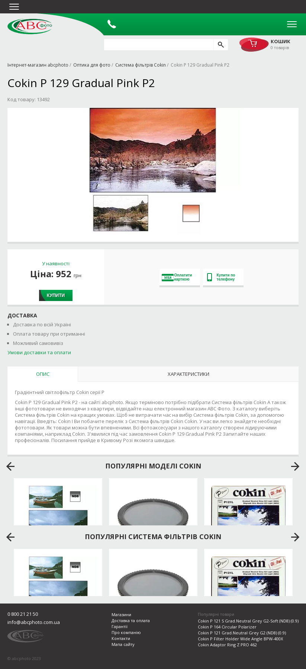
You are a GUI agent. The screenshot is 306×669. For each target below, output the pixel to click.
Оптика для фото (91, 65)
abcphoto (29, 26)
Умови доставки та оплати (39, 352)
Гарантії (120, 626)
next (295, 466)
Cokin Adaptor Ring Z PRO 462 (227, 644)
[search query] (159, 44)
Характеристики (188, 374)
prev (10, 466)
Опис (42, 374)
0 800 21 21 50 (22, 614)
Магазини (121, 614)
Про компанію (126, 632)
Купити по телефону (221, 277)
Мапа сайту (123, 644)
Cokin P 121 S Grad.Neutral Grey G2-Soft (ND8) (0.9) (248, 621)
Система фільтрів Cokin (140, 65)
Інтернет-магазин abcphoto (37, 65)
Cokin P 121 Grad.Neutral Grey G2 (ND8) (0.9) (242, 633)
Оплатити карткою (177, 277)
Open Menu (292, 24)
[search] (220, 44)
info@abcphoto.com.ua (33, 622)
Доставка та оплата (131, 620)
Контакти (121, 638)
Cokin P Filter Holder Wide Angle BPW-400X (240, 638)
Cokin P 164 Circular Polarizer (227, 627)
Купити (56, 295)
